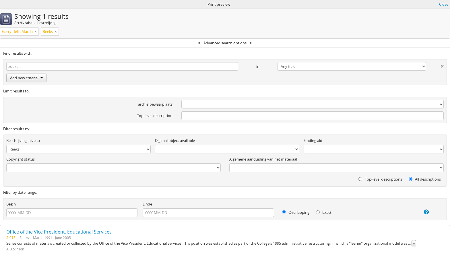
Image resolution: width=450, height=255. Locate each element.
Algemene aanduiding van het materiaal (263, 159)
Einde (147, 204)
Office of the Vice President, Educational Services (59, 232)
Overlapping (295, 212)
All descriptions (425, 179)
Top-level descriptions (380, 179)
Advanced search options (225, 43)
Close (443, 4)
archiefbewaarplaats (155, 104)
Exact (323, 212)
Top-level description (154, 115)
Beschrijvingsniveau (23, 140)
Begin (11, 204)
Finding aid (313, 140)
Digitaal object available (175, 140)
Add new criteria (26, 77)
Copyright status (20, 159)
